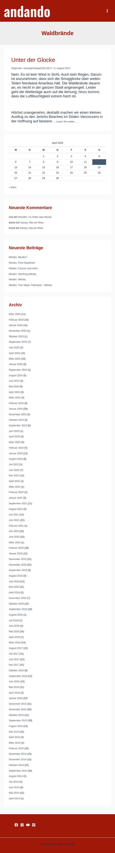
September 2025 (18, 341)
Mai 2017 (14, 664)
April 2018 (14, 637)
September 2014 (18, 770)
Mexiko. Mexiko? (18, 257)
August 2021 (16, 509)
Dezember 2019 (18, 559)
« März (12, 187)
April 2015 (14, 737)
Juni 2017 (14, 659)
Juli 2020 (14, 531)
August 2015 (16, 726)
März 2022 (15, 486)
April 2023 (14, 436)
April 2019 (14, 592)
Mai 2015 (14, 731)
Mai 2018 (14, 631)
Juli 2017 (14, 653)
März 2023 (15, 442)
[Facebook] (16, 825)
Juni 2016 (14, 681)
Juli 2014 (14, 781)
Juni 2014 (14, 787)
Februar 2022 (16, 492)
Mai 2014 (14, 792)
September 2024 (18, 369)
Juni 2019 (14, 581)
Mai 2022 (14, 475)
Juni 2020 (14, 536)
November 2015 (18, 709)
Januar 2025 (16, 364)
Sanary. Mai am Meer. (32, 222)
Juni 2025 (14, 347)
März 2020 (15, 542)
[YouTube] (28, 825)
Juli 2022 (14, 464)
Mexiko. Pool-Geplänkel (22, 262)
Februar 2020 (16, 547)
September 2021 (18, 503)
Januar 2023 (16, 453)
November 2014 (18, 759)
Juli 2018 (14, 620)
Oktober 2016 (16, 670)
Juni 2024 (14, 380)
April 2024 (14, 392)
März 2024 (15, 397)
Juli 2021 (14, 514)
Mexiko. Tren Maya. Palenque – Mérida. (30, 285)
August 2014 (16, 776)
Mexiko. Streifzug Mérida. (23, 274)
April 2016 (14, 692)
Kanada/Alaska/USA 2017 (37, 68)
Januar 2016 (16, 698)
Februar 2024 (16, 403)
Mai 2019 (14, 586)
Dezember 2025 (18, 330)
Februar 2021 (16, 525)
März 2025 (15, 358)
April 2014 (14, 798)
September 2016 (18, 676)
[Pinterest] (33, 825)
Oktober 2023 (16, 419)
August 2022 (16, 458)
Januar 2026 (16, 325)
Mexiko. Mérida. (17, 279)
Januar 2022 (16, 497)
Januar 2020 (16, 553)
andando (27, 10)
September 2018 (18, 609)
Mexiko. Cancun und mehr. (23, 268)
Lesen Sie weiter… (66, 121)
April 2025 (14, 353)
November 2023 (18, 414)
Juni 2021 (14, 520)
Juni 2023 (14, 431)
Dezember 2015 (18, 703)
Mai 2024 (14, 386)
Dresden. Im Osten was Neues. (35, 216)
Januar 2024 (16, 408)
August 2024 (16, 375)
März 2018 (15, 642)
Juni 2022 (14, 470)
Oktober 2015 (16, 715)
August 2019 (16, 575)
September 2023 (18, 425)
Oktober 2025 (16, 336)
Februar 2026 (16, 319)
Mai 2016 (14, 687)
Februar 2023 (16, 447)
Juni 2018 (14, 625)
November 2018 (18, 598)
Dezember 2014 (18, 753)
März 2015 (15, 742)
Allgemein (16, 68)
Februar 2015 (16, 748)
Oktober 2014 (16, 765)
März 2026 (15, 314)
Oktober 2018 (16, 603)
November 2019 (18, 564)
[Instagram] (22, 825)
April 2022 (14, 481)
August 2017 (16, 648)
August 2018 (16, 614)
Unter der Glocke (33, 60)
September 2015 (18, 720)
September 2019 (18, 570)
